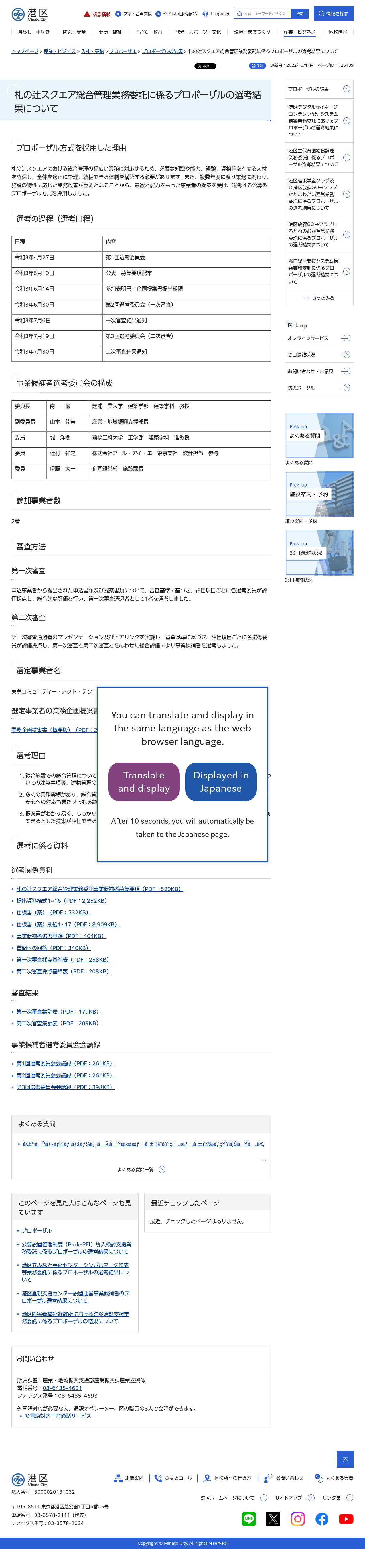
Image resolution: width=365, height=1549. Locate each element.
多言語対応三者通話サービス (58, 1415)
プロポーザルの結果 (162, 51)
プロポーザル (123, 51)
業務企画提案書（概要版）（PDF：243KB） (64, 730)
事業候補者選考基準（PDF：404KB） (61, 936)
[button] (97, 13)
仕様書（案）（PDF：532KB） (54, 912)
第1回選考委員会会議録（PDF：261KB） (66, 1063)
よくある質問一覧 (135, 1169)
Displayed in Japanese (221, 782)
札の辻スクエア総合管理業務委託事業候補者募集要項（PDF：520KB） (100, 889)
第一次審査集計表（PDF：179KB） (59, 1011)
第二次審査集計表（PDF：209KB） (59, 1023)
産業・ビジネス (60, 51)
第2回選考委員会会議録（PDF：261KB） (66, 1075)
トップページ (24, 51)
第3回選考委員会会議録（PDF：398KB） (66, 1087)
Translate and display (144, 782)
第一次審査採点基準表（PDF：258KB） (64, 959)
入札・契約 (92, 51)
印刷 (260, 65)
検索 (300, 13)
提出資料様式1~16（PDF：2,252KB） (63, 900)
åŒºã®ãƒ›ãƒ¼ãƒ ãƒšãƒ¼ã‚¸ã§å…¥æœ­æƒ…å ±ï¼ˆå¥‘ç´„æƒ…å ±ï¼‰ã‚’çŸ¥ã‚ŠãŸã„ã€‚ (143, 1143)
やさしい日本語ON (180, 14)
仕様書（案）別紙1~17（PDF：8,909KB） (68, 924)
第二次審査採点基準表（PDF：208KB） (64, 971)
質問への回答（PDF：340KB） (54, 948)
